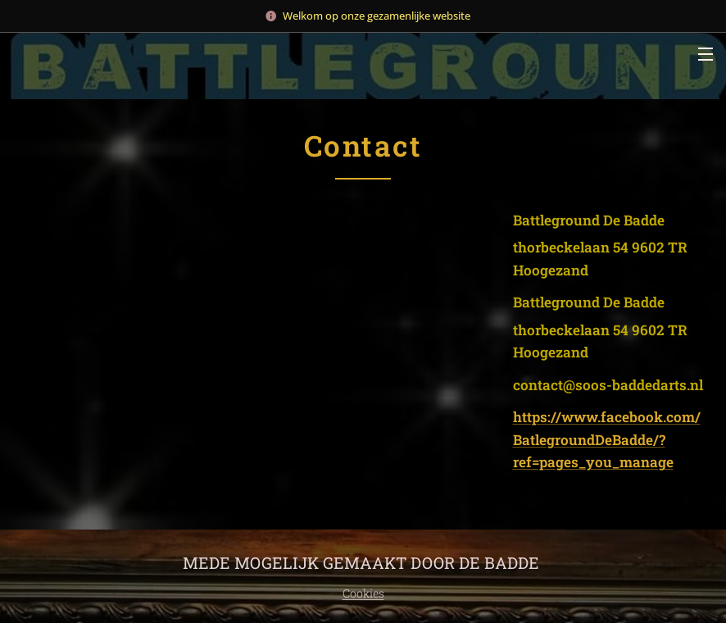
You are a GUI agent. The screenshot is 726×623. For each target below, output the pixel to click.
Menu (705, 54)
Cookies (363, 593)
